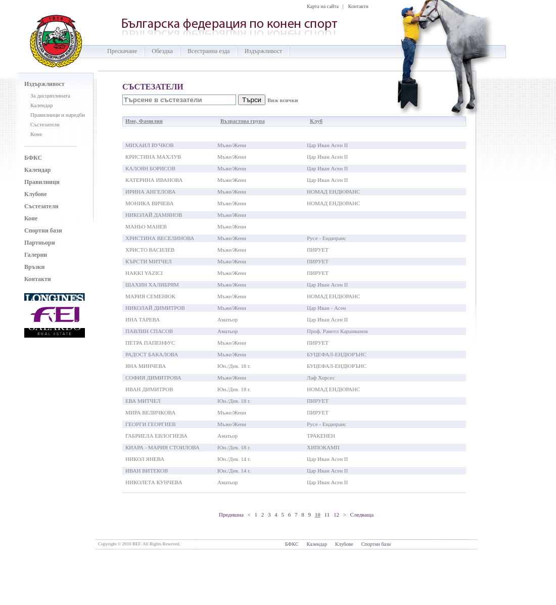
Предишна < (235, 514)
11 (327, 514)
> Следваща (358, 514)
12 (336, 514)
